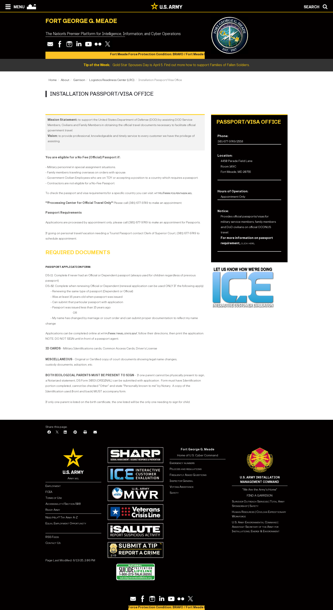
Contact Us (53, 543)
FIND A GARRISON (259, 495)
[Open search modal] (317, 6)
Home (53, 80)
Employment (53, 486)
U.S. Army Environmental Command (254, 522)
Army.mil (73, 478)
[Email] (95, 432)
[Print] (85, 432)
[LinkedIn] (65, 432)
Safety (174, 493)
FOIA (48, 492)
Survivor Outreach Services (250, 501)
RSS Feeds (52, 537)
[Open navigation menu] (14, 6)
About (65, 80)
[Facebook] (49, 432)
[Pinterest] (75, 432)
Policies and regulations (186, 469)
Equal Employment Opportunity (65, 523)
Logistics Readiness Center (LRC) (111, 80)
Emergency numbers (182, 463)
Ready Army (52, 510)
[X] (57, 432)
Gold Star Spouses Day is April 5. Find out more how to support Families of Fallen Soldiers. (166, 65)
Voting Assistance (181, 487)
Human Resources (243, 512)
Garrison (79, 80)
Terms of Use (53, 498)
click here (247, 243)
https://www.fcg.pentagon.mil (173, 193)
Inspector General (181, 481)
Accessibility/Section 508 (62, 504)
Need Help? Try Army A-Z (61, 517)
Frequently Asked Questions (188, 475)
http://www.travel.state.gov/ (119, 333)
